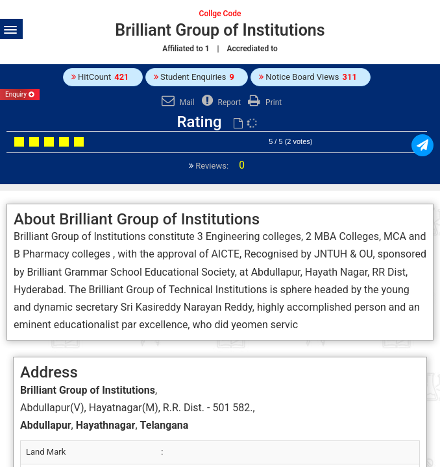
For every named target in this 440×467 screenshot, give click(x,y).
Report (220, 102)
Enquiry (19, 94)
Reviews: (219, 166)
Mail (176, 102)
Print (263, 102)
